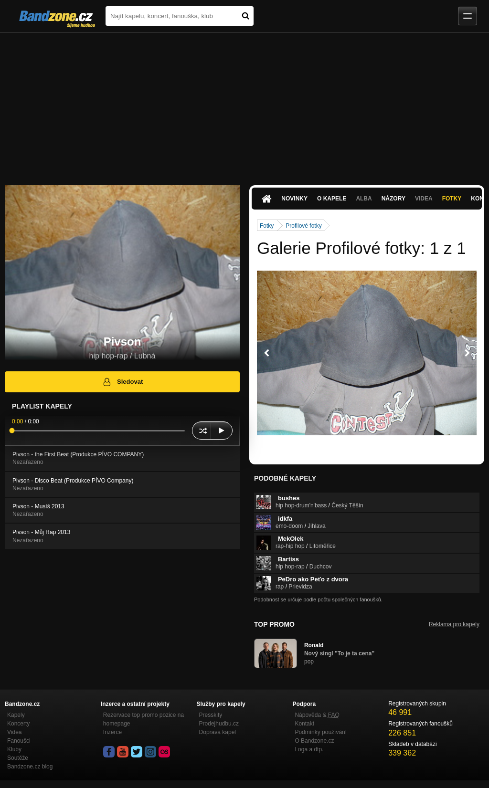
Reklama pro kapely (454, 624)
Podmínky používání (321, 732)
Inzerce (112, 732)
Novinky (294, 198)
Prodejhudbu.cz (219, 723)
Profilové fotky (303, 225)
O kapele (331, 198)
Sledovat (122, 382)
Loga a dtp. (309, 749)
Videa (424, 198)
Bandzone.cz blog (30, 766)
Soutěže (17, 758)
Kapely (16, 715)
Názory (393, 198)
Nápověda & (317, 715)
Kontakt (304, 723)
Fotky (452, 198)
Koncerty (18, 723)
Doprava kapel (217, 732)
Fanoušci (19, 740)
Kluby (14, 749)
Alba (364, 198)
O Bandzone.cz (314, 740)
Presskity (211, 715)
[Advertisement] (244, 104)
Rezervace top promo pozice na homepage (143, 719)
